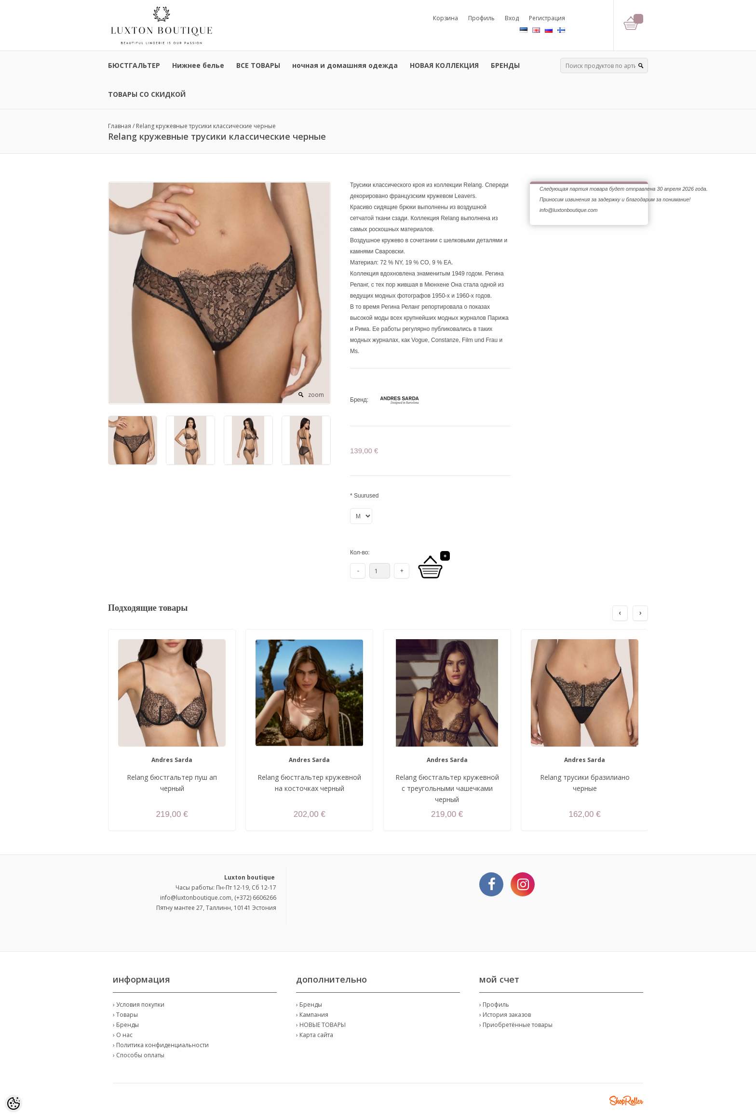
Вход (512, 18)
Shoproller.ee (626, 1100)
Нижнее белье (198, 65)
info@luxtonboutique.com (195, 898)
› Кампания (312, 1015)
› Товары (125, 1015)
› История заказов (505, 1015)
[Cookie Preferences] (13, 1103)
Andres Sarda (171, 760)
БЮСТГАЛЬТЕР (134, 65)
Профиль (481, 18)
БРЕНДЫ (505, 65)
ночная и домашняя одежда (345, 65)
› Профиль (494, 1004)
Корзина (445, 18)
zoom (316, 395)
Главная (119, 126)
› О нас (123, 1035)
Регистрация (547, 18)
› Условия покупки (138, 1004)
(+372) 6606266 (255, 898)
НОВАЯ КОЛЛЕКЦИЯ (444, 65)
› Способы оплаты (138, 1055)
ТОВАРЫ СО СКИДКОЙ (147, 94)
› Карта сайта (314, 1035)
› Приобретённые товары (516, 1025)
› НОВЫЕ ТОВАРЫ (321, 1025)
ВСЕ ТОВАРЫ (258, 65)
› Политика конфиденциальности (161, 1045)
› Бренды (126, 1025)
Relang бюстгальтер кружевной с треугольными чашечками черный (447, 788)
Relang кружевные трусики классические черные (206, 126)
